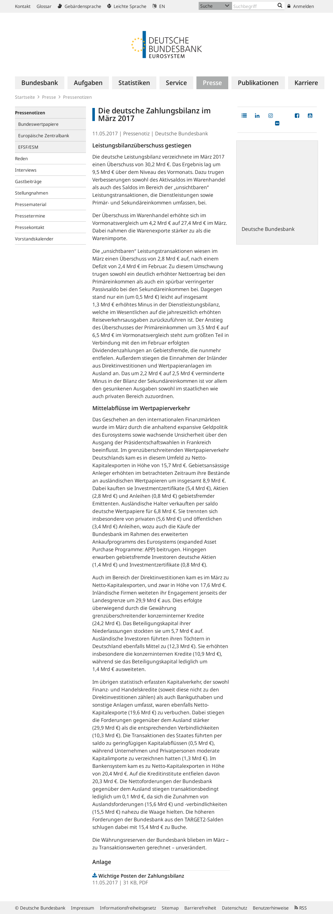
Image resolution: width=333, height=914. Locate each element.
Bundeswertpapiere (38, 124)
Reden (21, 158)
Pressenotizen (77, 97)
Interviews (26, 170)
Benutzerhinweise (271, 908)
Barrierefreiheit (200, 908)
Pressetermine (30, 216)
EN (158, 6)
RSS (300, 908)
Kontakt (23, 6)
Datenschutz (234, 908)
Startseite (25, 97)
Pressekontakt (29, 227)
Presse (49, 97)
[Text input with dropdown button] (258, 6)
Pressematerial (30, 204)
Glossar (44, 6)
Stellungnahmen (31, 193)
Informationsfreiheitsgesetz (128, 908)
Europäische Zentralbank (43, 135)
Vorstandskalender (34, 239)
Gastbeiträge (28, 181)
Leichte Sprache (126, 6)
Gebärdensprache (79, 6)
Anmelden (300, 6)
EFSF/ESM (28, 147)
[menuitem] (39, 82)
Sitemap (170, 908)
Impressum (82, 908)
